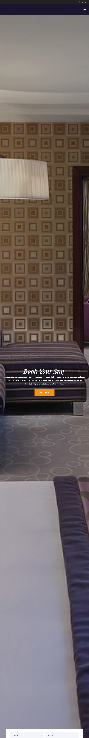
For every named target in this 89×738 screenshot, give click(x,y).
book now (44, 392)
